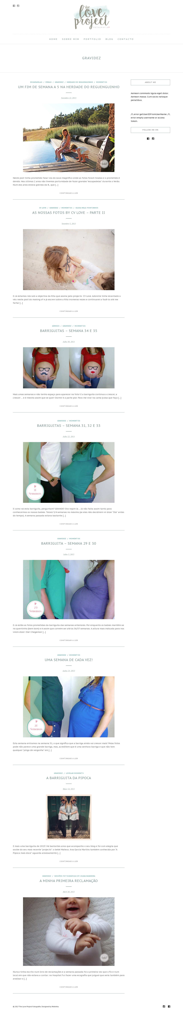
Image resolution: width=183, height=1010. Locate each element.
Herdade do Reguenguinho (80, 82)
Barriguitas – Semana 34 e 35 (68, 331)
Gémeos (55, 326)
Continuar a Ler (69, 193)
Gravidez (59, 82)
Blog (109, 39)
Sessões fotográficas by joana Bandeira (74, 876)
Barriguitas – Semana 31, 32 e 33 (69, 425)
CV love (42, 208)
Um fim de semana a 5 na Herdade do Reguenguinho (69, 87)
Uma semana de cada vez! (69, 660)
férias (48, 82)
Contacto (126, 39)
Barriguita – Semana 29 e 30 (68, 543)
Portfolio (92, 39)
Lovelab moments (75, 773)
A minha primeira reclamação (69, 881)
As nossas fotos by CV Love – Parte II (68, 212)
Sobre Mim (70, 39)
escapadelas (36, 82)
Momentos (101, 82)
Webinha (55, 1007)
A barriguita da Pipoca (68, 778)
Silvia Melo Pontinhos (86, 208)
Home (53, 39)
